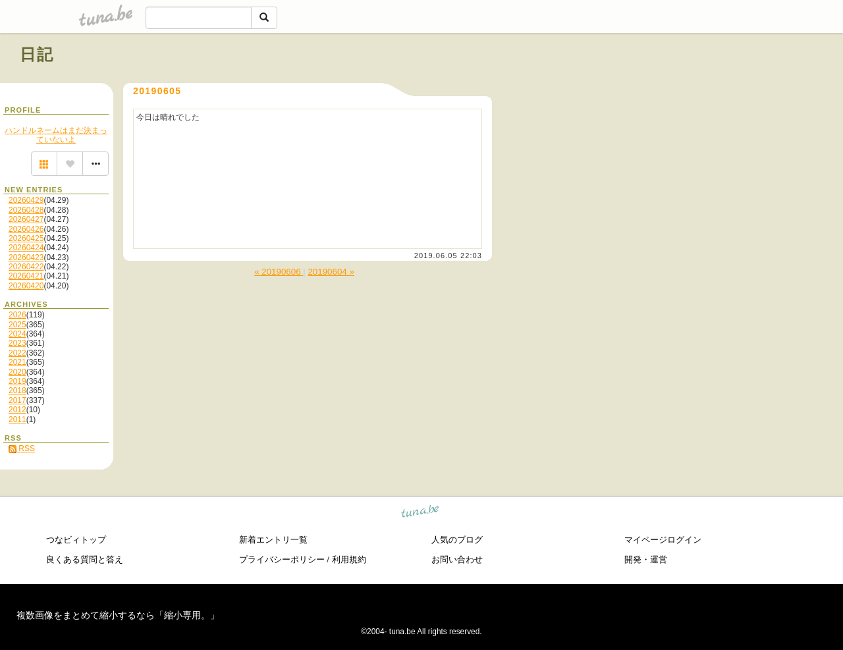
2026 (17, 314)
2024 (17, 334)
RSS (22, 448)
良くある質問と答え (84, 559)
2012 (17, 409)
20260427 (26, 219)
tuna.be (420, 513)
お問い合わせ (457, 559)
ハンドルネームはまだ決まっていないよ (56, 135)
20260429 (26, 200)
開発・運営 (645, 559)
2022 (17, 353)
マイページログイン (662, 540)
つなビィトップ (76, 540)
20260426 (26, 229)
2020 (17, 372)
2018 (17, 390)
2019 (17, 381)
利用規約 (349, 559)
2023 (17, 343)
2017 (17, 400)
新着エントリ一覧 (273, 540)
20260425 (26, 238)
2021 (17, 362)
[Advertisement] (673, 84)
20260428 (26, 210)
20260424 (26, 247)
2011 (17, 419)
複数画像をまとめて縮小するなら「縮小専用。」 (117, 615)
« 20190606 (278, 272)
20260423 (26, 257)
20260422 (26, 266)
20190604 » (331, 272)
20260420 (26, 285)
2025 (17, 324)
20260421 (26, 276)
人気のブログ (457, 540)
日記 (37, 54)
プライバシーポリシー (282, 559)
